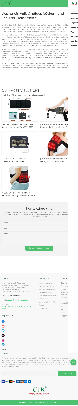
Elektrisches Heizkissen (47, 286)
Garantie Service (45, 308)
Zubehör (42, 305)
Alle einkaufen (17, 95)
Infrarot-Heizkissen (45, 283)
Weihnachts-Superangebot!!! (34, 95)
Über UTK (64, 286)
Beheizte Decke (44, 299)
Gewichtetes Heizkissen (47, 296)
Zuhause (64, 283)
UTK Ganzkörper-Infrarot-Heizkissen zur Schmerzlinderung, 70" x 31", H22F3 (20, 125)
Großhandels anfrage (68, 289)
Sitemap (5, 349)
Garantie (64, 312)
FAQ (62, 309)
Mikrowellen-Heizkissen (47, 289)
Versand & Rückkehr (68, 303)
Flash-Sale (6, 95)
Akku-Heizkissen (45, 292)
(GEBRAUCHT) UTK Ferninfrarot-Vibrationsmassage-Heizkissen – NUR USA (19, 194)
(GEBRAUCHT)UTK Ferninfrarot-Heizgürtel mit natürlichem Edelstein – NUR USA (57, 126)
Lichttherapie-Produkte (47, 302)
